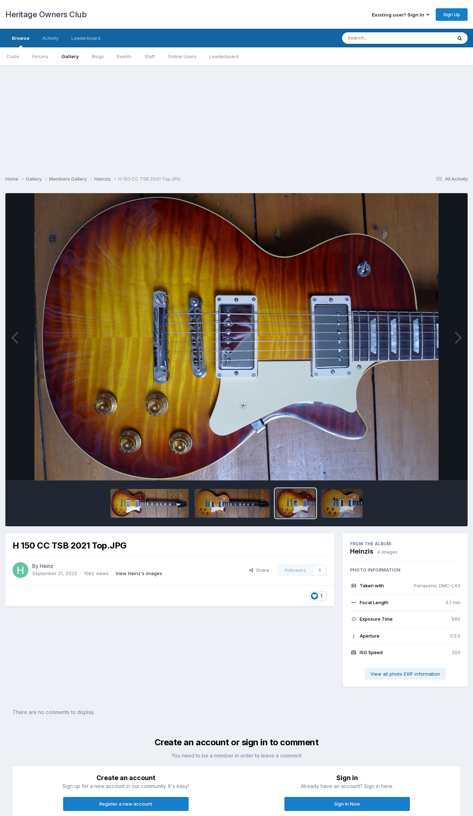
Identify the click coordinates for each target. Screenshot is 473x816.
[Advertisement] (237, 115)
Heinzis (361, 551)
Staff (150, 56)
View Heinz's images (138, 573)
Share (259, 570)
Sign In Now (347, 804)
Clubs (12, 56)
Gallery (70, 56)
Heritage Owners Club (45, 14)
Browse (20, 41)
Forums (40, 56)
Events (124, 56)
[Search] (377, 38)
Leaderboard (223, 56)
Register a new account (125, 804)
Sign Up (451, 14)
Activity (50, 38)
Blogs (98, 56)
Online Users (182, 56)
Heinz (46, 566)
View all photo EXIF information (405, 674)
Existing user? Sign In (400, 15)
